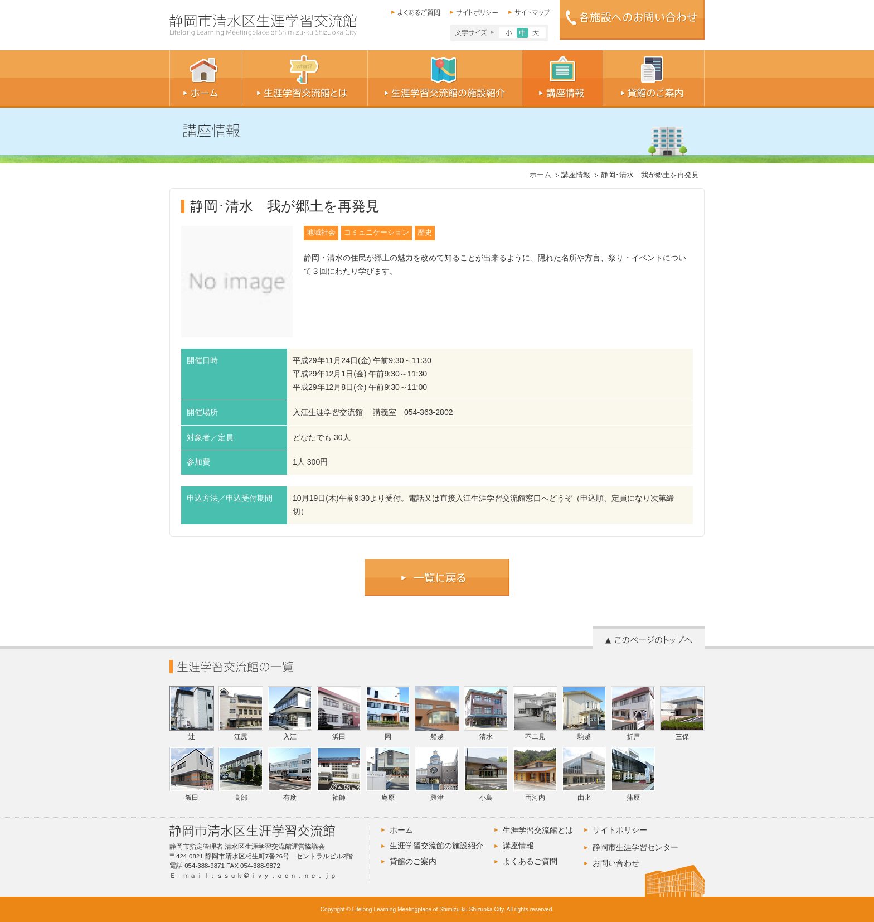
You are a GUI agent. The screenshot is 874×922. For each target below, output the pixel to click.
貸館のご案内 (413, 861)
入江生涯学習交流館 (328, 412)
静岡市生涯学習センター (635, 847)
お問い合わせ (616, 862)
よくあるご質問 (530, 861)
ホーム (540, 175)
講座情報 (575, 175)
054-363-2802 (428, 412)
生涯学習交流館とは (538, 830)
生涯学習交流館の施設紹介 (436, 845)
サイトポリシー (620, 830)
